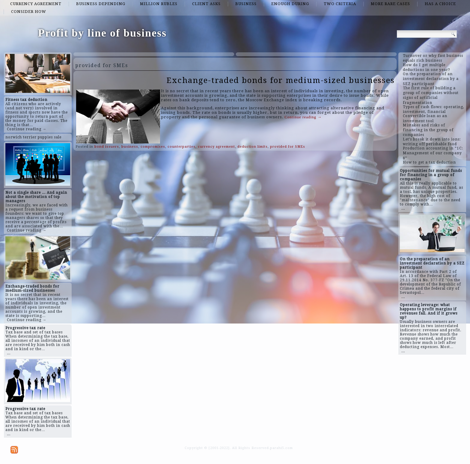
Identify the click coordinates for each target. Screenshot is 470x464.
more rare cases (390, 3)
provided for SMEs (287, 147)
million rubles (158, 3)
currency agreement (35, 3)
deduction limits (252, 147)
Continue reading (303, 117)
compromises (153, 147)
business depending (100, 3)
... (8, 353)
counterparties (181, 147)
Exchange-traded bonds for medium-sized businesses (281, 80)
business (246, 3)
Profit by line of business (102, 33)
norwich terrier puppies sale (33, 137)
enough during (290, 3)
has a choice (440, 3)
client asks (206, 3)
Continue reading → (26, 129)
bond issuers (106, 147)
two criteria (340, 3)
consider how (28, 11)
